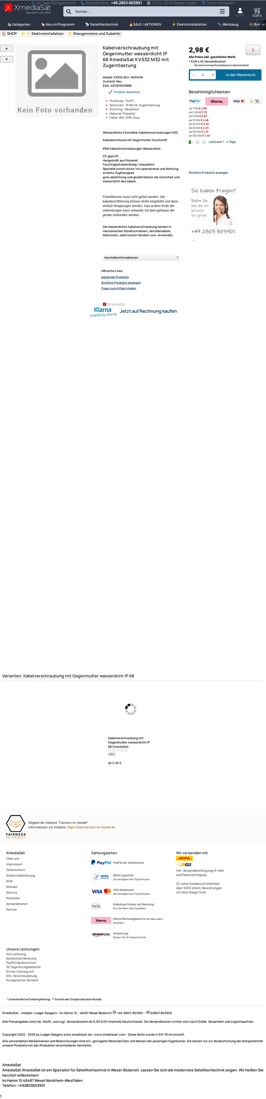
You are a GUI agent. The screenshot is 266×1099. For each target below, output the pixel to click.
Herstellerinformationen (121, 257)
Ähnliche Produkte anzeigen (121, 283)
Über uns (12, 858)
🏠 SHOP (9, 33)
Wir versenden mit (192, 852)
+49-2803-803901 (126, 2)
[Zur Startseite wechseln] (27, 13)
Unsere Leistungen (22, 949)
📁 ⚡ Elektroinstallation (42, 33)
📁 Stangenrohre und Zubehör (94, 33)
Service (11, 892)
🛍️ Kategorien (18, 24)
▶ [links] (261, 24)
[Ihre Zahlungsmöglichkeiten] (253, 50)
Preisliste (13, 898)
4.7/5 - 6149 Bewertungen (172, 2)
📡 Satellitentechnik (101, 24)
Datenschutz (15, 870)
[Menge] (203, 75)
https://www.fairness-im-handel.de (91, 827)
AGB (9, 881)
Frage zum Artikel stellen (118, 288)
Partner (11, 909)
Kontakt (11, 887)
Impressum (14, 864)
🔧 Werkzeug (227, 24)
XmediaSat (15, 852)
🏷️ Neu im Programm (57, 24)
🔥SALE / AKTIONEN (145, 24)
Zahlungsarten (104, 852)
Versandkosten (17, 904)
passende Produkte (115, 277)
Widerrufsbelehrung (20, 875)
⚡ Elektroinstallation (189, 24)
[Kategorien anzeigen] (222, 13)
